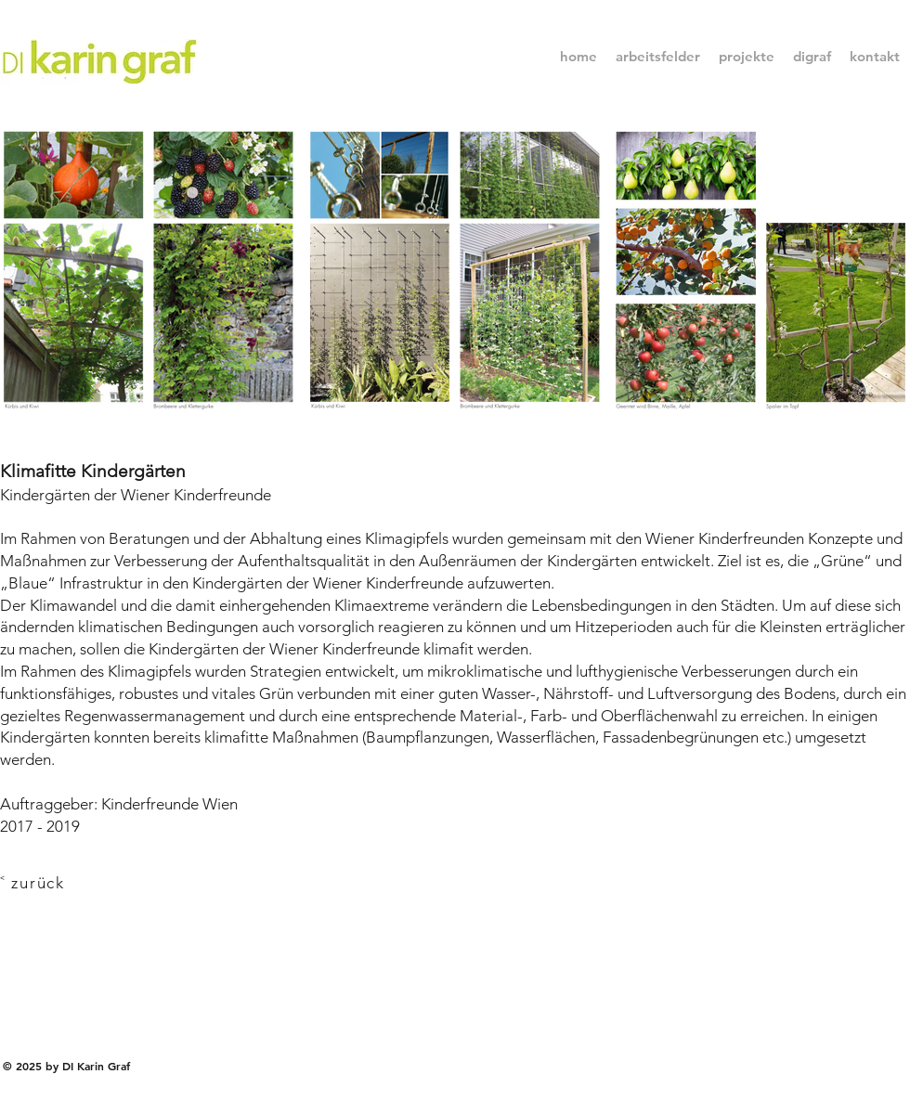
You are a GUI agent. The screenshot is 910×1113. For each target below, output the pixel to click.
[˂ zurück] (48, 882)
